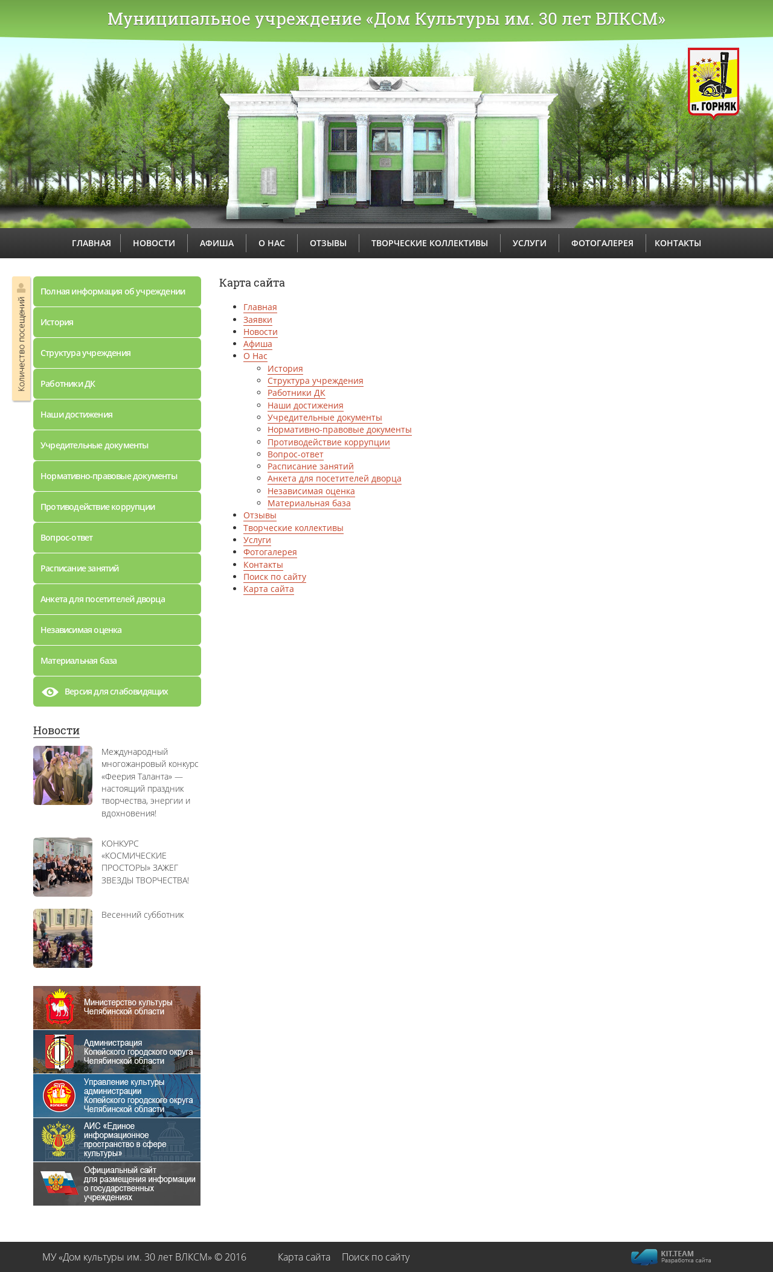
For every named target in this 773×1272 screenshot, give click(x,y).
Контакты (263, 564)
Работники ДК (67, 383)
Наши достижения (76, 414)
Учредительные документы (94, 445)
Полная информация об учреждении (112, 291)
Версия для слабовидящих (104, 694)
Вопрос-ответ (66, 537)
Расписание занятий (79, 568)
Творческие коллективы (293, 527)
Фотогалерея (270, 552)
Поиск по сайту (274, 576)
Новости (56, 730)
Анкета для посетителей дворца (102, 599)
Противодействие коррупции (97, 506)
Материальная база (78, 660)
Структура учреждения (85, 352)
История (56, 322)
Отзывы (260, 515)
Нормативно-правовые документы (108, 476)
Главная (260, 307)
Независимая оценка (81, 629)
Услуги (257, 539)
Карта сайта (268, 588)
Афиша (257, 343)
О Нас (255, 355)
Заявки (257, 319)
